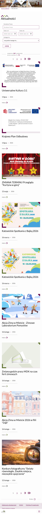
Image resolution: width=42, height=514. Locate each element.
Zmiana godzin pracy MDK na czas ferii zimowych (19, 372)
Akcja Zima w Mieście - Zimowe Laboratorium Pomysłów (18, 324)
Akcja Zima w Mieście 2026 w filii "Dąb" (19, 421)
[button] (15, 34)
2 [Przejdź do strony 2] (17, 58)
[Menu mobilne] (39, 511)
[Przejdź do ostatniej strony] (29, 59)
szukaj (7, 46)
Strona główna (5, 8)
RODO (21, 505)
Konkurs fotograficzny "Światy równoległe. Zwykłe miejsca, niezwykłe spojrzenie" (17, 471)
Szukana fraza (8, 24)
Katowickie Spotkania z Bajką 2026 (20, 230)
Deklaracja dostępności (9, 505)
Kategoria (7, 37)
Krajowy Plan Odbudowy (15, 136)
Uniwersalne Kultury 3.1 (14, 90)
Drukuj (33, 499)
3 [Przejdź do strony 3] (21, 58)
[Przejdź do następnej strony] (25, 59)
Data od (6, 30)
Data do (21, 30)
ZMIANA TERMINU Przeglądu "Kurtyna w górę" (18, 183)
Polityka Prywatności (32, 505)
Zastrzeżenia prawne (8, 508)
